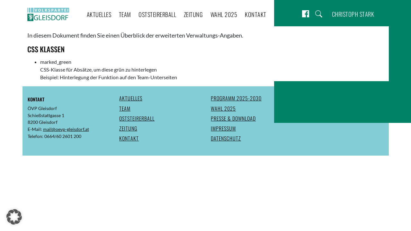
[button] (14, 217)
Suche (318, 14)
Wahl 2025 (223, 14)
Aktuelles (99, 14)
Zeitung (193, 14)
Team (125, 14)
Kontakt (255, 14)
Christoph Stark (353, 14)
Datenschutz (226, 138)
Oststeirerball (157, 14)
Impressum (223, 128)
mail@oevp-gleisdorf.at (66, 129)
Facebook (305, 14)
